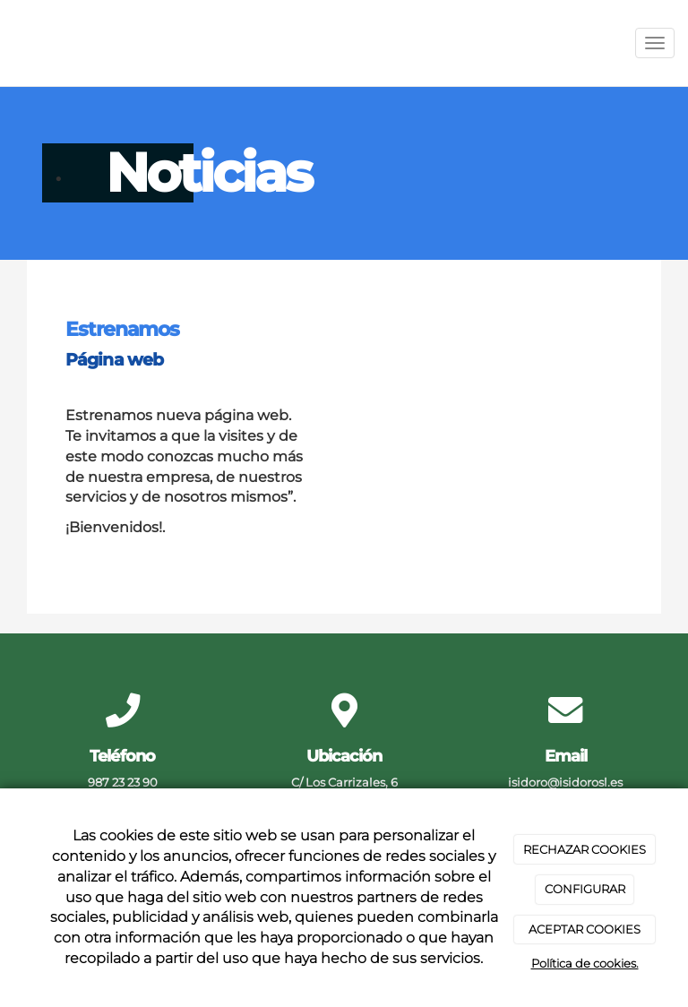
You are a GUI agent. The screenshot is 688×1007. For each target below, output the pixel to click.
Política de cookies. (585, 963)
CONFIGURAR (585, 889)
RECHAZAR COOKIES (584, 849)
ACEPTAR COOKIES (585, 929)
